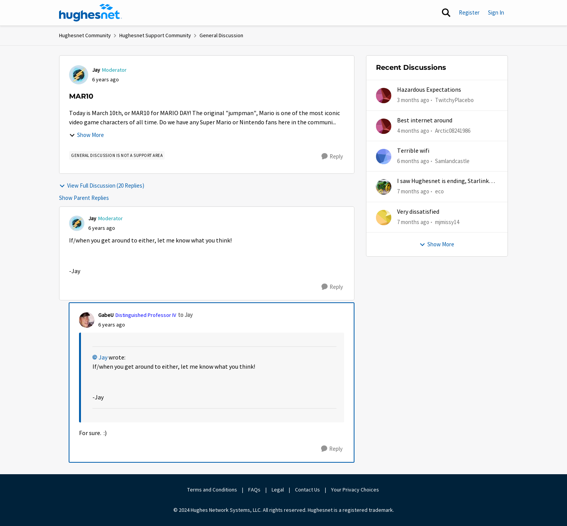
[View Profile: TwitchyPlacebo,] (383, 95)
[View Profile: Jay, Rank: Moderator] (78, 74)
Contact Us (307, 489)
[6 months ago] (413, 161)
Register (469, 12)
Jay (103, 357)
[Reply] (332, 156)
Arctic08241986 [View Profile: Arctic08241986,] (452, 130)
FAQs (254, 489)
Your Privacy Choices (355, 489)
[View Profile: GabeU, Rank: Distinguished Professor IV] (86, 320)
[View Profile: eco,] (383, 187)
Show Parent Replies (84, 197)
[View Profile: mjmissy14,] (383, 217)
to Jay (185, 314)
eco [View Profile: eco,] (439, 191)
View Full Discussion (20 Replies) (101, 185)
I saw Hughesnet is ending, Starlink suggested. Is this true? (443, 181)
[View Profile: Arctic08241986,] (383, 126)
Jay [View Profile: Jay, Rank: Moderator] (96, 69)
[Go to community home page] (90, 12)
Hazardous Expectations (429, 90)
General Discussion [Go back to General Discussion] (221, 35)
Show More (86, 135)
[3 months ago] (413, 100)
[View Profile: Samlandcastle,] (383, 156)
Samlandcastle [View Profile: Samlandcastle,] (452, 161)
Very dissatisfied (418, 212)
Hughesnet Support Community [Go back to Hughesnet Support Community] (155, 35)
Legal (278, 489)
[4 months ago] (413, 130)
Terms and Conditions (212, 489)
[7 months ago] (413, 191)
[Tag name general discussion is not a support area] (117, 155)
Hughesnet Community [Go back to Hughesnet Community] (85, 35)
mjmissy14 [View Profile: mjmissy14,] (447, 221)
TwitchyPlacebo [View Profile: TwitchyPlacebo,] (454, 100)
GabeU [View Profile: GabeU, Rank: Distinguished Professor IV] (106, 315)
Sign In (496, 12)
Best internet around (424, 120)
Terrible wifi (413, 151)
